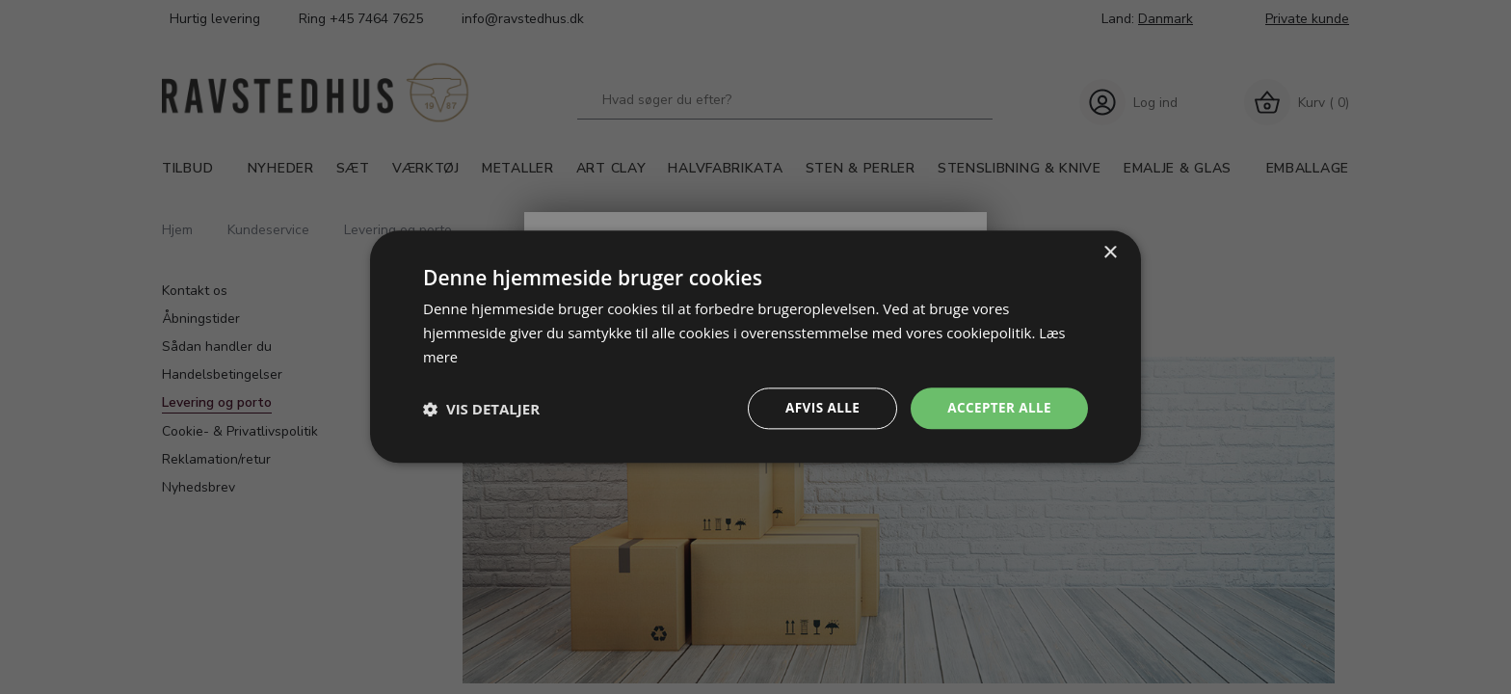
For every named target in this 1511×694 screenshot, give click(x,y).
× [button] (1109, 252)
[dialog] (755, 346)
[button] (481, 408)
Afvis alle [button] (818, 408)
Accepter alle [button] (997, 408)
